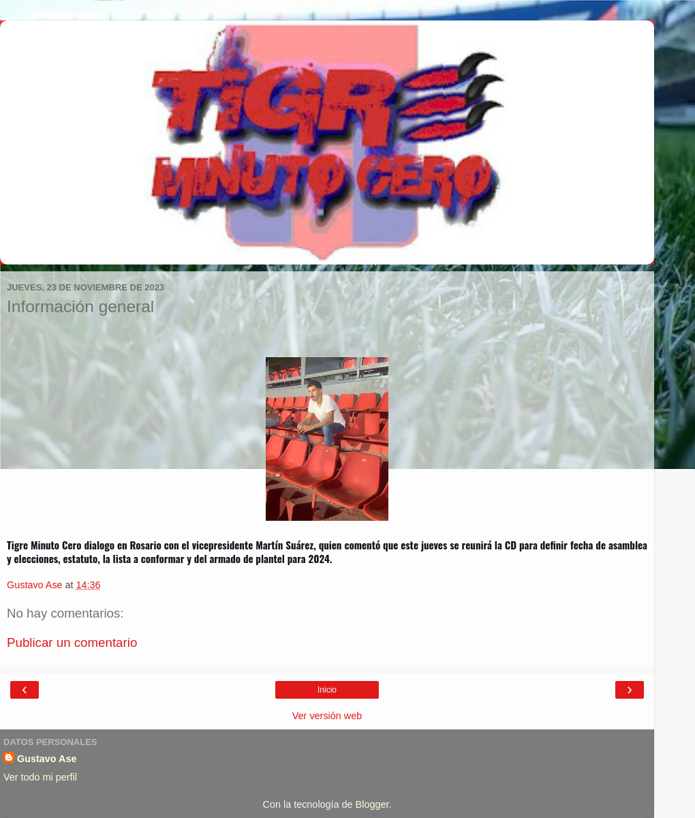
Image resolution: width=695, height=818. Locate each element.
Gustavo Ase (46, 758)
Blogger (372, 804)
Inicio (327, 690)
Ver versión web (327, 715)
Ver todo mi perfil (40, 777)
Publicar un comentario (72, 642)
